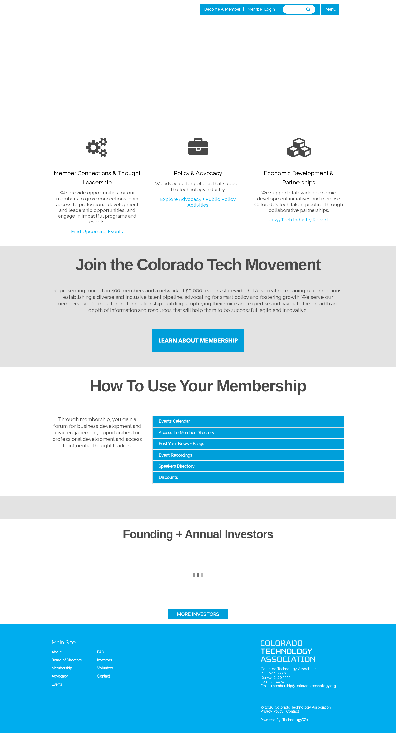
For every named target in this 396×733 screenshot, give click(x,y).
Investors (104, 660)
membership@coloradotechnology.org (303, 686)
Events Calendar (174, 421)
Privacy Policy (272, 711)
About (56, 652)
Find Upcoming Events (97, 231)
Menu (330, 9)
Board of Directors (67, 660)
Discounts (168, 477)
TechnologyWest (296, 720)
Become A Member (222, 9)
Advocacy (60, 676)
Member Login (261, 9)
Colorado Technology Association (303, 707)
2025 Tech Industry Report (298, 219)
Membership (62, 668)
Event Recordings (175, 455)
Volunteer (105, 668)
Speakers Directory (176, 466)
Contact (103, 676)
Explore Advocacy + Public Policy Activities (198, 202)
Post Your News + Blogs (181, 443)
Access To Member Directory (186, 432)
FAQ (100, 652)
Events (57, 684)
